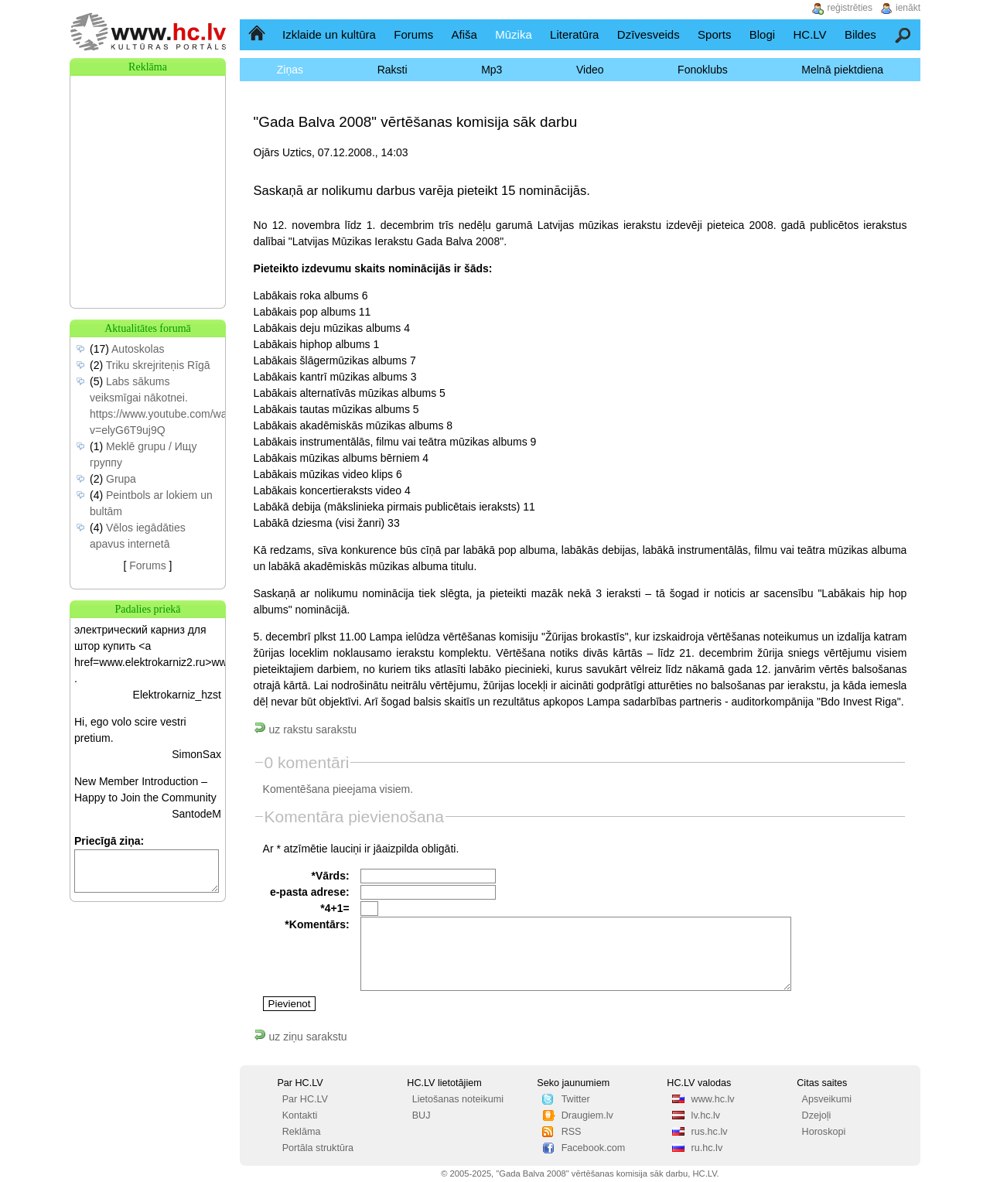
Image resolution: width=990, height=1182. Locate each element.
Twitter (576, 1099)
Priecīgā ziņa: (109, 841)
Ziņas (290, 69)
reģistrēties (849, 7)
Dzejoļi (816, 1115)
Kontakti (300, 1115)
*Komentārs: (317, 924)
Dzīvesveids (648, 34)
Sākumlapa (258, 34)
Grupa (121, 479)
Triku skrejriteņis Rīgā (158, 365)
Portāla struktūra (317, 1148)
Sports (714, 34)
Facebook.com (594, 1148)
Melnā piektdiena (842, 69)
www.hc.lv (713, 1099)
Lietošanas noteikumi (458, 1099)
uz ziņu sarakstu (300, 1036)
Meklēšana (903, 34)
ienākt (908, 7)
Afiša (464, 34)
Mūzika (513, 34)
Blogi (762, 34)
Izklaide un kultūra (329, 34)
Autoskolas (137, 349)
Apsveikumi (827, 1099)
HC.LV (809, 34)
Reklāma (301, 1131)
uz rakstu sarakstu (305, 729)
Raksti (392, 69)
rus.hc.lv (709, 1131)
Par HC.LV (305, 1099)
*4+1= (334, 908)
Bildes (860, 34)
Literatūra (574, 34)
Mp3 (491, 69)
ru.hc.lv (707, 1148)
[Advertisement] (147, 153)
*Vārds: (331, 875)
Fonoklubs (703, 69)
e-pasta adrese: (310, 892)
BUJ (421, 1115)
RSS (572, 1131)
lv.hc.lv (706, 1115)
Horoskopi (824, 1131)
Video (590, 69)
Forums (413, 34)
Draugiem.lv (587, 1115)
